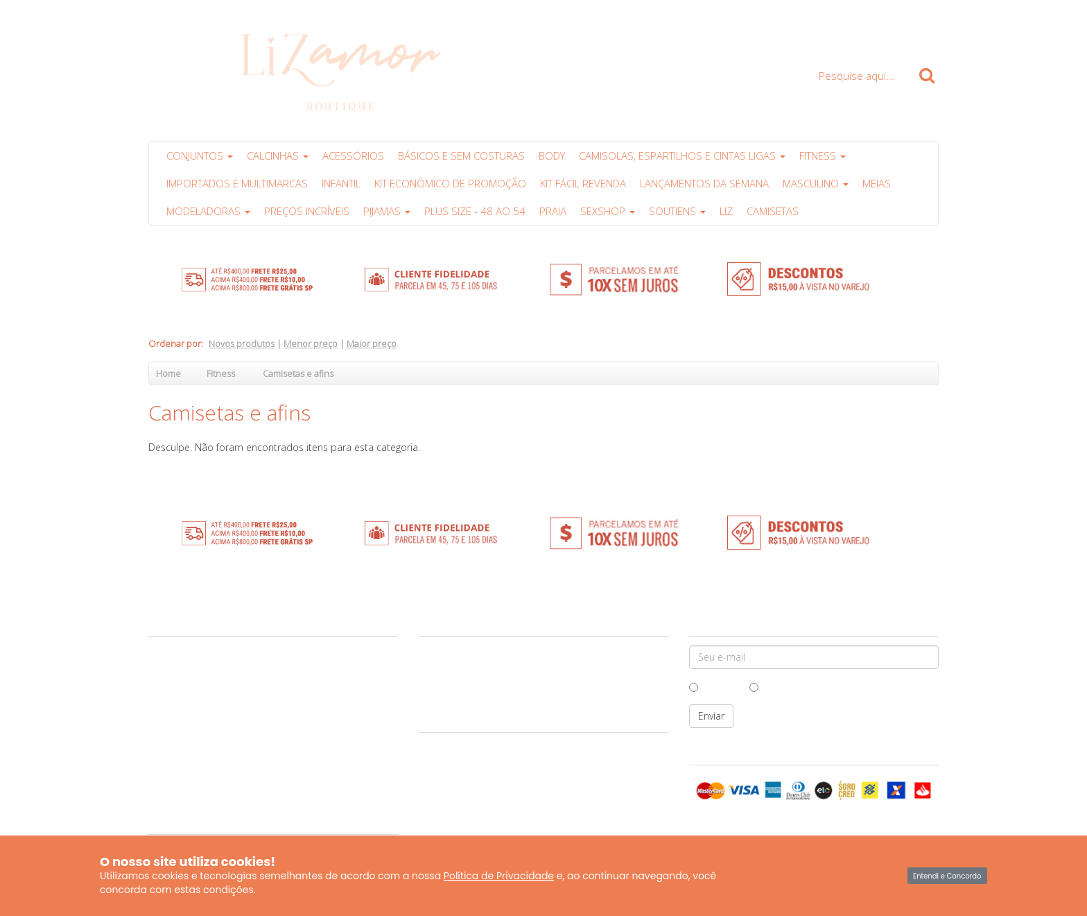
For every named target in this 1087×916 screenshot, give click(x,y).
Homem (714, 686)
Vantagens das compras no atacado (226, 697)
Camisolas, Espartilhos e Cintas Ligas (682, 155)
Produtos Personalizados (205, 777)
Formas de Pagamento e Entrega (219, 713)
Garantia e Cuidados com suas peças (228, 681)
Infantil (341, 183)
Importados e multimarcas (237, 183)
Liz (726, 211)
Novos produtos (242, 343)
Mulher (771, 686)
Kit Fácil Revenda (583, 183)
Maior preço (372, 343)
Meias (876, 183)
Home (168, 373)
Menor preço (311, 343)
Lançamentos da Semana (704, 183)
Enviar (711, 715)
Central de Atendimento (202, 665)
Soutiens (677, 211)
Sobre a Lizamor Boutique (207, 649)
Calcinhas (277, 155)
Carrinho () (902, 29)
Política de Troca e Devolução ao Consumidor (246, 729)
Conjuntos (199, 155)
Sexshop (607, 211)
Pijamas (386, 211)
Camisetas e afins (298, 373)
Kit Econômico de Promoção (450, 183)
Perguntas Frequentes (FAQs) (212, 761)
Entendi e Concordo (947, 876)
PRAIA (552, 211)
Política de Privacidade (499, 876)
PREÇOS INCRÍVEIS (306, 211)
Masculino (816, 183)
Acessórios (353, 155)
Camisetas (773, 211)
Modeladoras (208, 211)
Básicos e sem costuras (461, 155)
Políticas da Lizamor (194, 745)
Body (552, 155)
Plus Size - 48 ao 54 (474, 211)
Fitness (822, 155)
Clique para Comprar (786, 29)
